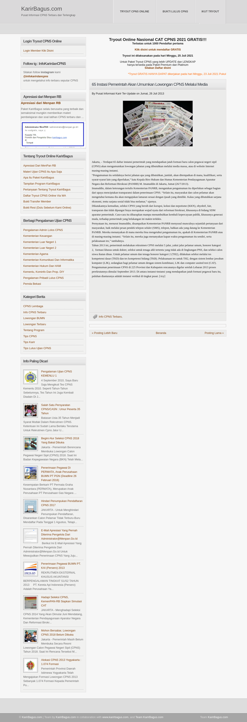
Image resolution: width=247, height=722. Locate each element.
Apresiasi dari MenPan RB (39, 165)
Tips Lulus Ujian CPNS (37, 348)
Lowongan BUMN (34, 318)
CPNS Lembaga (33, 306)
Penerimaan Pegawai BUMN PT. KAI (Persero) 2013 (61, 565)
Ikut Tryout (210, 11)
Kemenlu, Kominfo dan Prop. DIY (43, 271)
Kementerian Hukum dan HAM (42, 266)
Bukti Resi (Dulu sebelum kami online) (47, 207)
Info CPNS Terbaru (110, 316)
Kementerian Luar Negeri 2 (39, 247)
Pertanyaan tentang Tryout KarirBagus (47, 189)
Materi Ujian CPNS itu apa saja (42, 171)
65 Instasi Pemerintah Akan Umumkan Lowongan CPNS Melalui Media (150, 84)
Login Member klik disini (38, 50)
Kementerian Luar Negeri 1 (39, 242)
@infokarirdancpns (35, 76)
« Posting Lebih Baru (104, 333)
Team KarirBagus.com (149, 717)
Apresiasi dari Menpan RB (41, 103)
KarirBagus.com (41, 8)
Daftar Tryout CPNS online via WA (44, 195)
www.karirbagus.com (115, 717)
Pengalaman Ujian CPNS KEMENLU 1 (56, 373)
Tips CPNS (30, 336)
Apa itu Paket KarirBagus (38, 177)
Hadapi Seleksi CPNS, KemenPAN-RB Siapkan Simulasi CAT (61, 601)
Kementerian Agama (35, 254)
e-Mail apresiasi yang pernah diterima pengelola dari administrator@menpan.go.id (59, 534)
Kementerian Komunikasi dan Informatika (48, 259)
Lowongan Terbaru (34, 324)
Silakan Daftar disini (158, 67)
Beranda (161, 333)
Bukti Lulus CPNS (175, 11)
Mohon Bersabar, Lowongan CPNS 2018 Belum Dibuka (58, 632)
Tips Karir (29, 342)
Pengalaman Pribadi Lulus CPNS (43, 277)
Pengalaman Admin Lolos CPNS (43, 230)
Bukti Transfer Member (37, 201)
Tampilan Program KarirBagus (41, 183)
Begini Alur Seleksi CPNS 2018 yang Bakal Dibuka (60, 440)
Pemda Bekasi (32, 283)
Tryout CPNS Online (134, 11)
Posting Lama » (214, 333)
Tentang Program (33, 330)
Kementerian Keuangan (37, 235)
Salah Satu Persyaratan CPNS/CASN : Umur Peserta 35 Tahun (60, 409)
